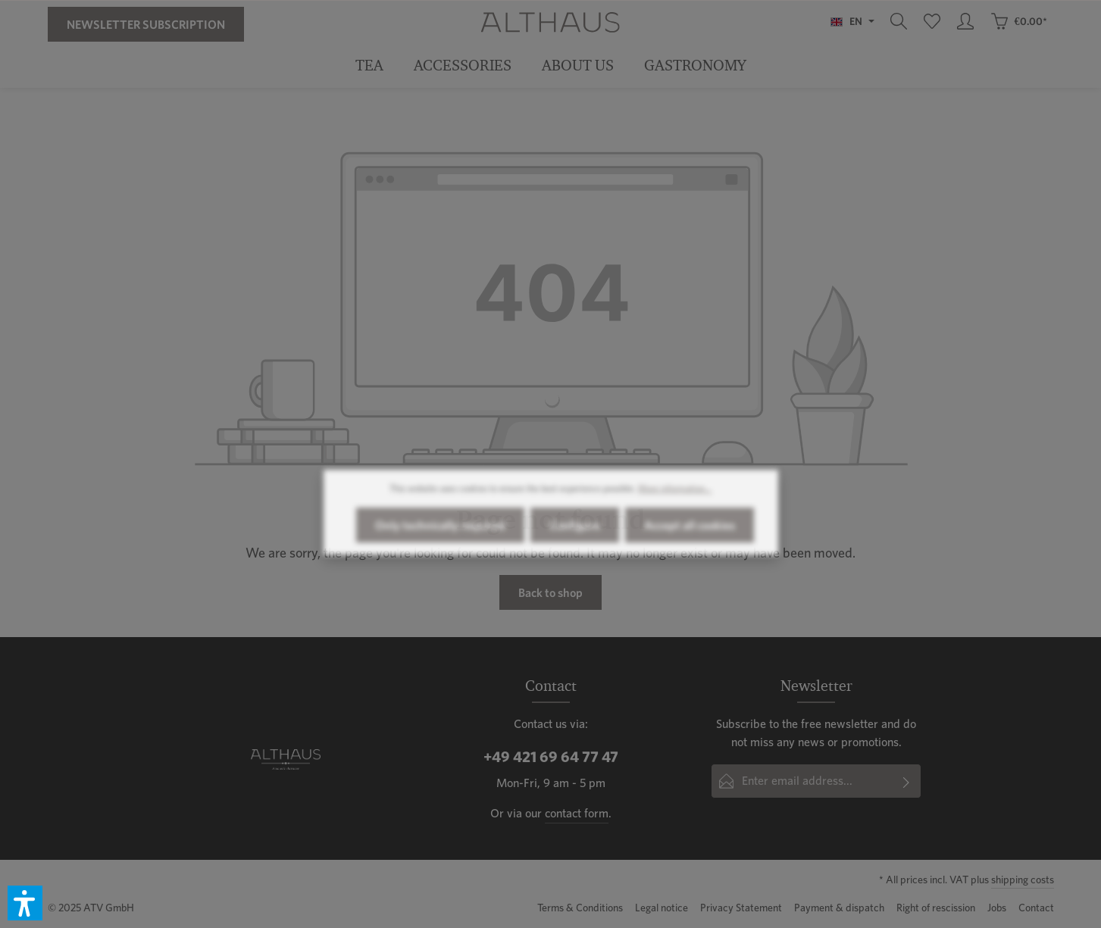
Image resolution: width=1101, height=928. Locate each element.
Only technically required (440, 538)
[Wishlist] (932, 21)
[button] (25, 903)
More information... (675, 502)
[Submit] (906, 781)
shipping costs (1022, 879)
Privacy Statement (741, 907)
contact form (576, 813)
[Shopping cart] (1019, 21)
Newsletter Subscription (146, 24)
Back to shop (550, 592)
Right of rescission (935, 907)
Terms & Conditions (580, 907)
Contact (1036, 907)
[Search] (899, 21)
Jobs (996, 907)
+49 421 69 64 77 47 (550, 757)
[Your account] (965, 21)
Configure (574, 538)
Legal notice (661, 907)
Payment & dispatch (839, 907)
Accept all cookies (689, 538)
